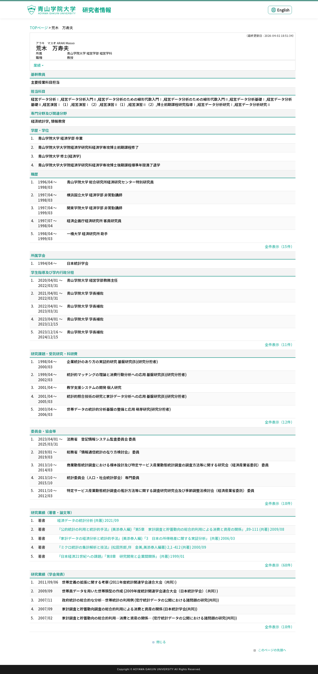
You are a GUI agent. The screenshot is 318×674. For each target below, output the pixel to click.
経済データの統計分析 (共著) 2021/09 (88, 520)
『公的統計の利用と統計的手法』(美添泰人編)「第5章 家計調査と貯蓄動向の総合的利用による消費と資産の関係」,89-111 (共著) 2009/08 (170, 529)
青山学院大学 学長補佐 (85, 293)
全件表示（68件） (279, 565)
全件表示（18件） (279, 503)
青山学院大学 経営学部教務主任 (92, 280)
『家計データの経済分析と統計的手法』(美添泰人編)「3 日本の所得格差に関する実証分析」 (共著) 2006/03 (146, 538)
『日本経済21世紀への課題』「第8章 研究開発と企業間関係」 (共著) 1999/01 (121, 556)
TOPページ (39, 27)
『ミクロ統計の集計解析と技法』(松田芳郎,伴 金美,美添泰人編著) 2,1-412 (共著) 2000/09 (131, 547)
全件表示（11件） (279, 344)
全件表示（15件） (279, 246)
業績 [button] (37, 65)
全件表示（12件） (279, 422)
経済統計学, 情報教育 (48, 121)
